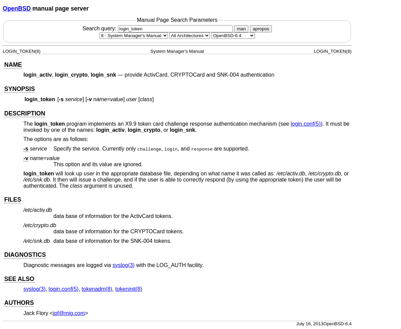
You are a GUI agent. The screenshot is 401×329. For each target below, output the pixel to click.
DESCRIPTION (24, 113)
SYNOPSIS (19, 88)
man (241, 28)
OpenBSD (17, 8)
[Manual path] (233, 35)
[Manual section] (133, 35)
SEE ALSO (19, 279)
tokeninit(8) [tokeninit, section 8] (128, 289)
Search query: (158, 28)
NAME (13, 64)
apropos (261, 28)
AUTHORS (19, 302)
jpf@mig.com (69, 313)
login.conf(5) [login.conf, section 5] (306, 124)
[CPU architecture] (189, 35)
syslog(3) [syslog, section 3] (123, 265)
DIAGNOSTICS (25, 254)
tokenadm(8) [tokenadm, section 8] (97, 289)
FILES (12, 199)
